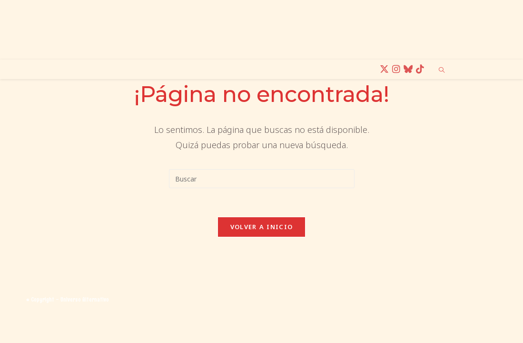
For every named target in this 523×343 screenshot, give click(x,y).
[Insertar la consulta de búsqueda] (262, 178)
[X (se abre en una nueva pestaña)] (386, 69)
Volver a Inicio (261, 226)
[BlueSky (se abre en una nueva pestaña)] (409, 69)
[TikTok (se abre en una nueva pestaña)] (421, 69)
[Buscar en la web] (441, 70)
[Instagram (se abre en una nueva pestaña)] (397, 69)
